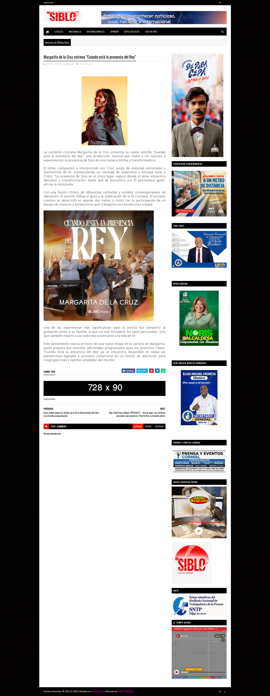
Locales (58, 31)
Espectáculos (131, 31)
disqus (148, 426)
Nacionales (75, 31)
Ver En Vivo (151, 31)
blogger (138, 426)
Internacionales (96, 31)
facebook (159, 426)
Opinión (114, 31)
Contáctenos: (49, 2)
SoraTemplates (98, 691)
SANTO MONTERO (125, 691)
